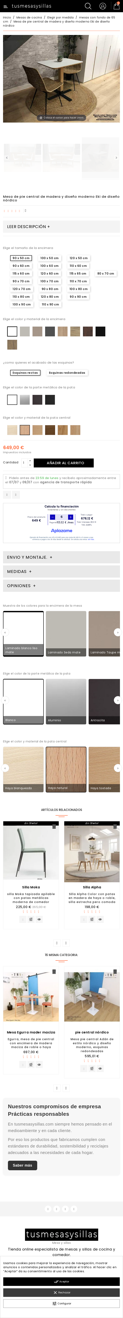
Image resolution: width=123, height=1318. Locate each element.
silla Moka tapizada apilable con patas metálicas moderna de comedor (31, 898)
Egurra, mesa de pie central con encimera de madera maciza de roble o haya (31, 1044)
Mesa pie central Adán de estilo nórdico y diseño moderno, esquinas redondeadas (92, 1046)
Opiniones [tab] (19, 586)
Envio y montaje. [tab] (27, 557)
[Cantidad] (24, 463)
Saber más (22, 1167)
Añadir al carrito (67, 462)
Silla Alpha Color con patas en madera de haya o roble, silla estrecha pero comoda (92, 898)
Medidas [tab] (17, 571)
